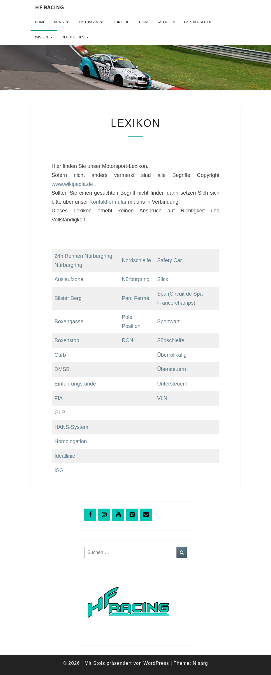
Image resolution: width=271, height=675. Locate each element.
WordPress (156, 663)
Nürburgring (68, 265)
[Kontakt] (146, 515)
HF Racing (49, 7)
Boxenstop (66, 340)
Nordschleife (136, 260)
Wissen (41, 37)
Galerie (163, 21)
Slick (162, 279)
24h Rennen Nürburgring (83, 256)
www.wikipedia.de (72, 184)
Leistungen (88, 21)
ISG (59, 470)
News (59, 21)
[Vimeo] (132, 515)
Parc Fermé (135, 298)
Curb (60, 355)
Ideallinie (64, 456)
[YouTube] (118, 515)
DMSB (62, 369)
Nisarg (200, 663)
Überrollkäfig (171, 355)
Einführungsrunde (75, 384)
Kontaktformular (107, 202)
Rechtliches (73, 37)
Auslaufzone (68, 279)
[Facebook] (90, 515)
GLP (59, 412)
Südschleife (170, 340)
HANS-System (71, 427)
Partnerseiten (197, 21)
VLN (162, 398)
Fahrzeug (121, 21)
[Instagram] (104, 515)
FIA (58, 398)
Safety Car (169, 260)
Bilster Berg (68, 298)
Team (143, 21)
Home (40, 21)
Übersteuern (171, 369)
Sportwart (168, 321)
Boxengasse (68, 321)
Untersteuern (172, 384)
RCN (127, 340)
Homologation (70, 441)
